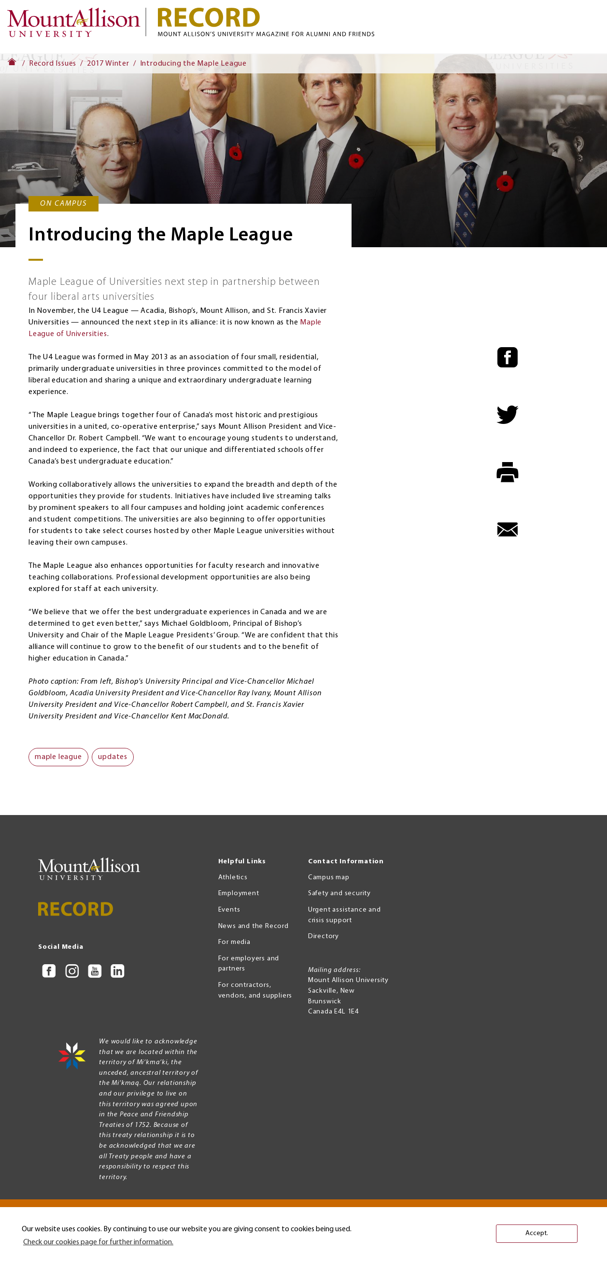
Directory (323, 936)
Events (229, 910)
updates (112, 757)
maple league (58, 757)
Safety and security (339, 893)
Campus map (329, 877)
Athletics (233, 877)
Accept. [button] (536, 1233)
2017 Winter (108, 64)
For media (234, 942)
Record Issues (52, 64)
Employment (238, 893)
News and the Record (253, 926)
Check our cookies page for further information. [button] (98, 1242)
